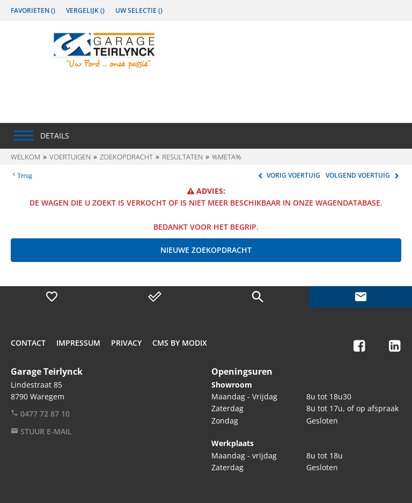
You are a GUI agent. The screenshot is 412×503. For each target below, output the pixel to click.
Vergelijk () (85, 10)
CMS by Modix (179, 343)
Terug (24, 174)
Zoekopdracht (126, 157)
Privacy (126, 343)
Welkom (25, 157)
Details (54, 135)
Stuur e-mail (41, 431)
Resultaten (182, 157)
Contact (28, 343)
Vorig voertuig (287, 175)
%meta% (226, 157)
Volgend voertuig (363, 175)
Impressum (78, 343)
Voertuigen (70, 157)
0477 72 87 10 (40, 414)
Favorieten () (33, 10)
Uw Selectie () (139, 10)
